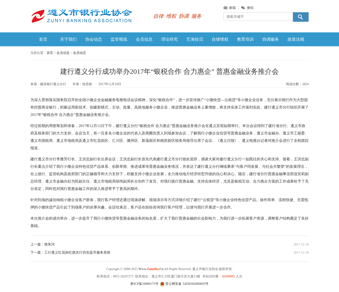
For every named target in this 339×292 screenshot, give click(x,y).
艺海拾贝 (194, 39)
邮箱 (232, 7)
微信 (250, 7)
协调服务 (270, 39)
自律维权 (220, 39)
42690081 (228, 276)
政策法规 (296, 39)
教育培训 (245, 39)
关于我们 (68, 39)
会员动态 (79, 53)
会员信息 (144, 39)
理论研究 (169, 39)
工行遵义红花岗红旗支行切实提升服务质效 (77, 252)
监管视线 (119, 39)
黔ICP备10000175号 (144, 284)
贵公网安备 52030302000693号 (184, 284)
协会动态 (93, 39)
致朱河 (49, 244)
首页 (43, 39)
